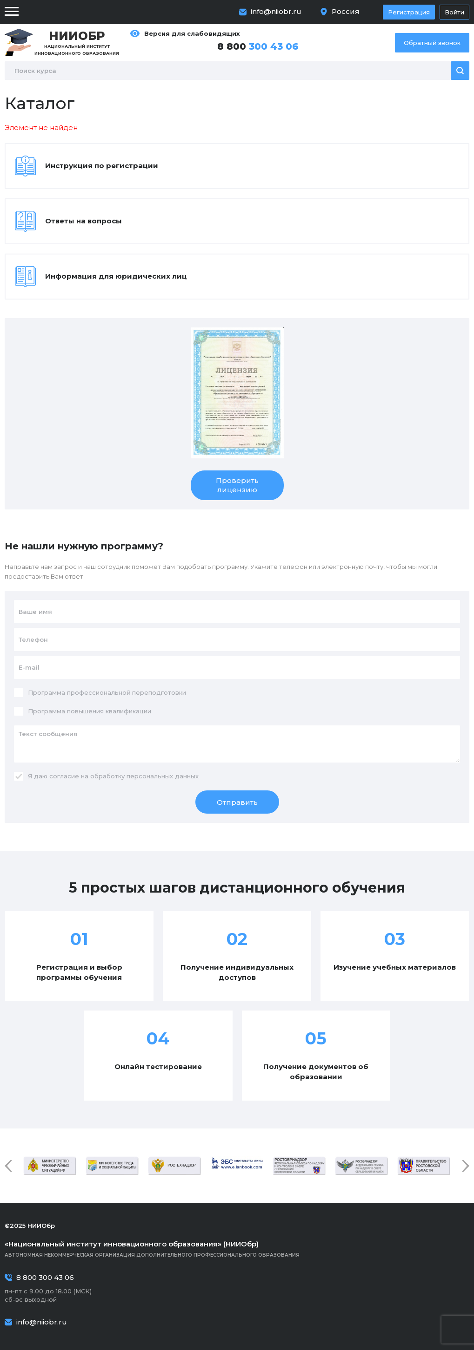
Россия (346, 11)
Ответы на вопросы (83, 220)
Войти (454, 12)
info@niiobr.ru (276, 11)
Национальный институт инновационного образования (77, 42)
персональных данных (163, 776)
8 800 (258, 46)
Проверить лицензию (237, 485)
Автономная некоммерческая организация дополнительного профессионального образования (237, 1248)
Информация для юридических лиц (116, 276)
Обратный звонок (432, 42)
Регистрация (409, 12)
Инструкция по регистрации (101, 165)
